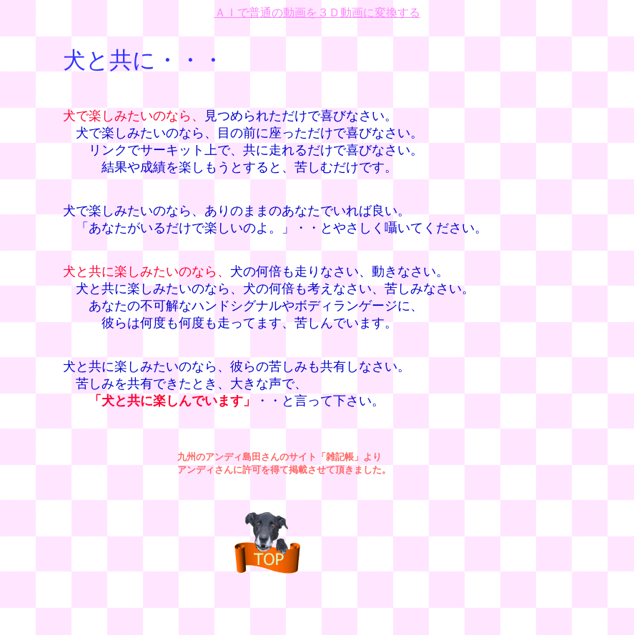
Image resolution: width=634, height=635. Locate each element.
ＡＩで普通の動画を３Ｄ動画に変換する (317, 12)
